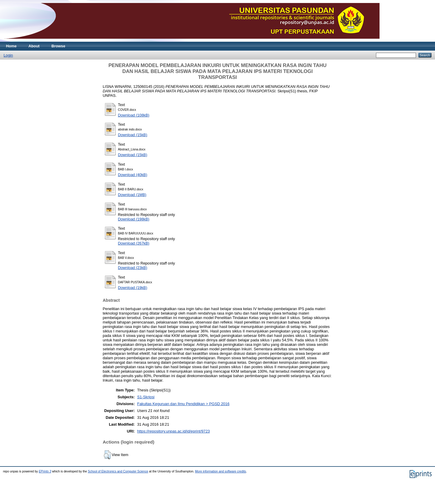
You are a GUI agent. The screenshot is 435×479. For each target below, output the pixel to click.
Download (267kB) (133, 243)
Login (8, 55)
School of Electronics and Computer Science (118, 471)
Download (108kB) (133, 115)
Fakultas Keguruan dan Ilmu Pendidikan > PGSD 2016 (183, 404)
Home (11, 46)
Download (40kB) (132, 174)
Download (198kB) (133, 219)
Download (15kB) (132, 135)
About (34, 46)
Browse (58, 46)
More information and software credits (220, 471)
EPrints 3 (45, 471)
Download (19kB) (132, 287)
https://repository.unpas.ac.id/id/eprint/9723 (173, 431)
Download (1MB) (132, 194)
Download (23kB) (132, 267)
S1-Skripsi (145, 397)
